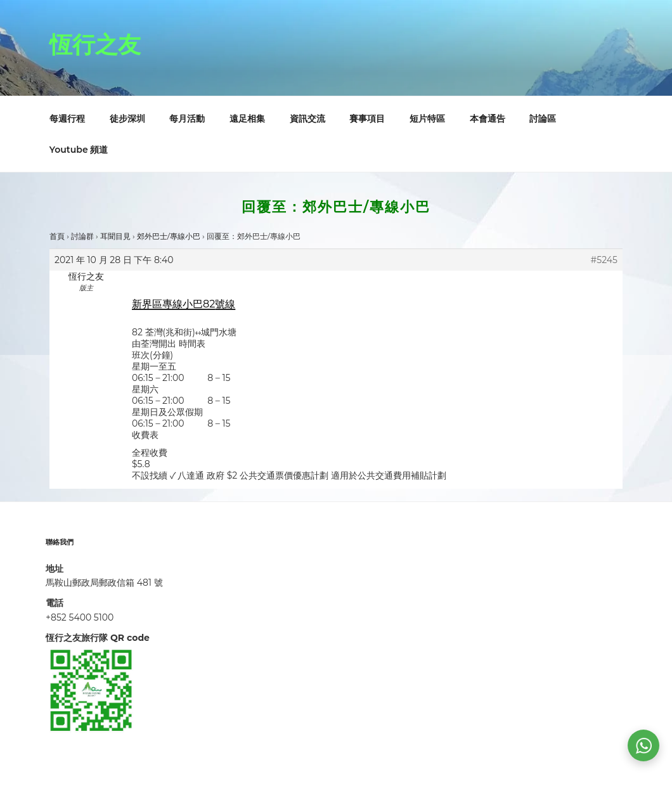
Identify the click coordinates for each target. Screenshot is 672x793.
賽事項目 (367, 118)
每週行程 (67, 118)
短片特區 (427, 118)
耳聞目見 (115, 236)
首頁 (57, 236)
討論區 (542, 118)
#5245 (604, 260)
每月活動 (187, 118)
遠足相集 (247, 118)
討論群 (82, 236)
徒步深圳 (127, 118)
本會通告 (487, 118)
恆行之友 (95, 44)
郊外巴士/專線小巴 (168, 236)
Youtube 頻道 (78, 149)
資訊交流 (307, 118)
